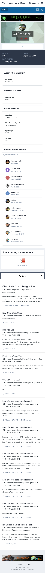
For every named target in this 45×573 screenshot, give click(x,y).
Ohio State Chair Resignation (18, 286)
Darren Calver (27, 359)
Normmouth (15, 192)
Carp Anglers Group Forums (20, 3)
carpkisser (15, 239)
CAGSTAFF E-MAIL (11, 380)
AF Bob (25, 316)
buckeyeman (16, 208)
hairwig (25, 333)
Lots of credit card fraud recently (17, 401)
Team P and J (16, 169)
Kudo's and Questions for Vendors (16, 530)
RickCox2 (14, 224)
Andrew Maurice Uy (18, 216)
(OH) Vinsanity (8, 289)
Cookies (28, 564)
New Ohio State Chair (12, 313)
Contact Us (18, 564)
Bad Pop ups (8, 330)
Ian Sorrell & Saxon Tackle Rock (17, 525)
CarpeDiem (26, 528)
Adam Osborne (16, 177)
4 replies (25, 306)
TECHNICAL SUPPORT (11, 335)
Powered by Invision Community (22, 569)
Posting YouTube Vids (12, 356)
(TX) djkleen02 (16, 231)
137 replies (26, 420)
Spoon (25, 404)
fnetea (13, 200)
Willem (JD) (27, 383)
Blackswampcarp (17, 184)
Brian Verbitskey (17, 161)
